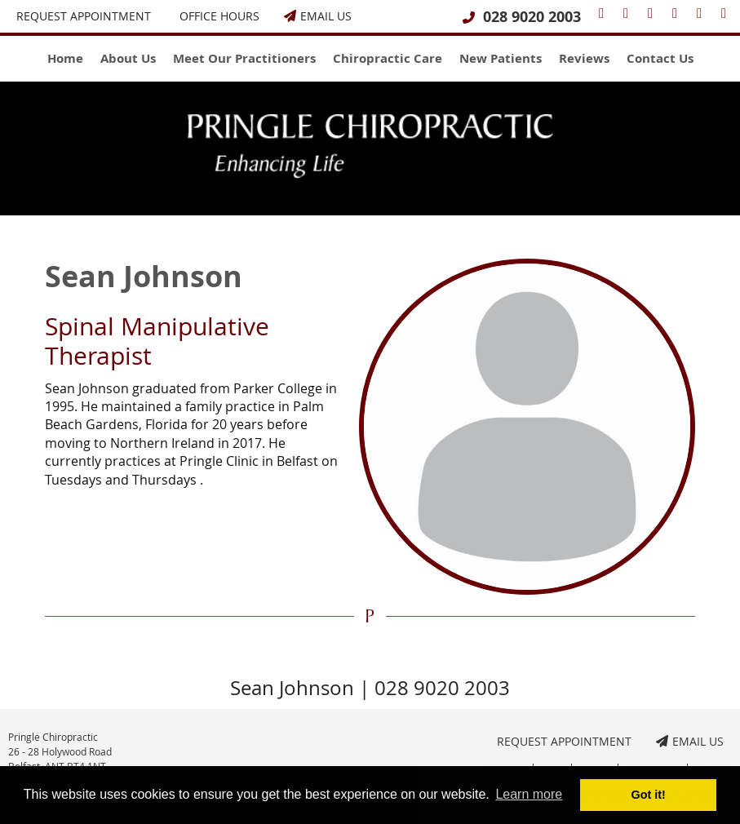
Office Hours (219, 16)
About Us (128, 58)
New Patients (500, 58)
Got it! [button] (648, 794)
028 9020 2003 (532, 17)
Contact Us (660, 58)
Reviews (584, 58)
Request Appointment (83, 16)
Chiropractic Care (387, 58)
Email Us (318, 16)
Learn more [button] (528, 794)
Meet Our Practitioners (244, 58)
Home (65, 58)
